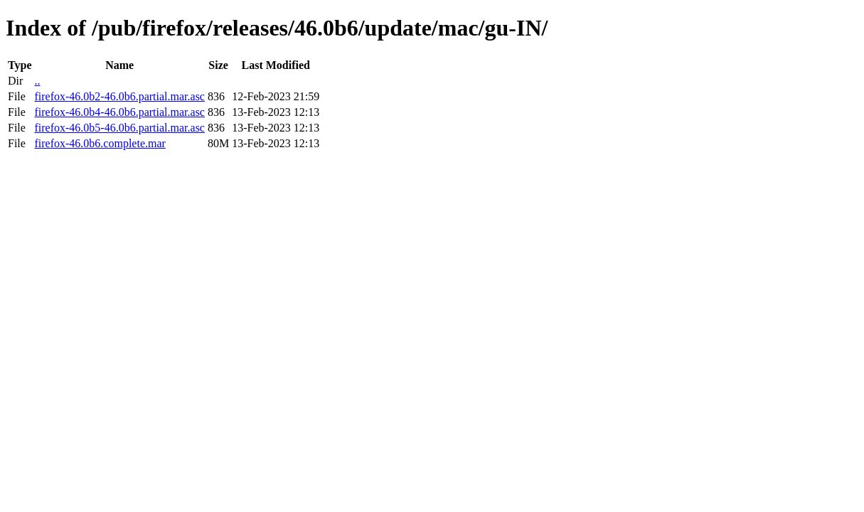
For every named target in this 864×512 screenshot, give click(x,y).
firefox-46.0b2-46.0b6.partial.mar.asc (119, 96)
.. (37, 81)
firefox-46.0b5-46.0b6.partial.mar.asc (119, 128)
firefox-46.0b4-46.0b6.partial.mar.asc (119, 112)
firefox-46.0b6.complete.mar (99, 143)
